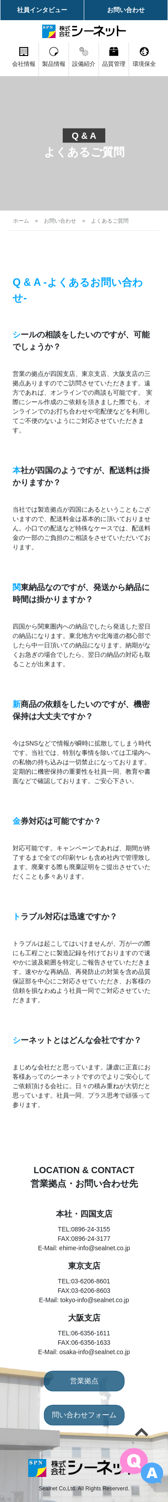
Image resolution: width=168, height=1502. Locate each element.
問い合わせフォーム (84, 1415)
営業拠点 (84, 1381)
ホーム (21, 221)
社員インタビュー (42, 9)
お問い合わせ (126, 9)
